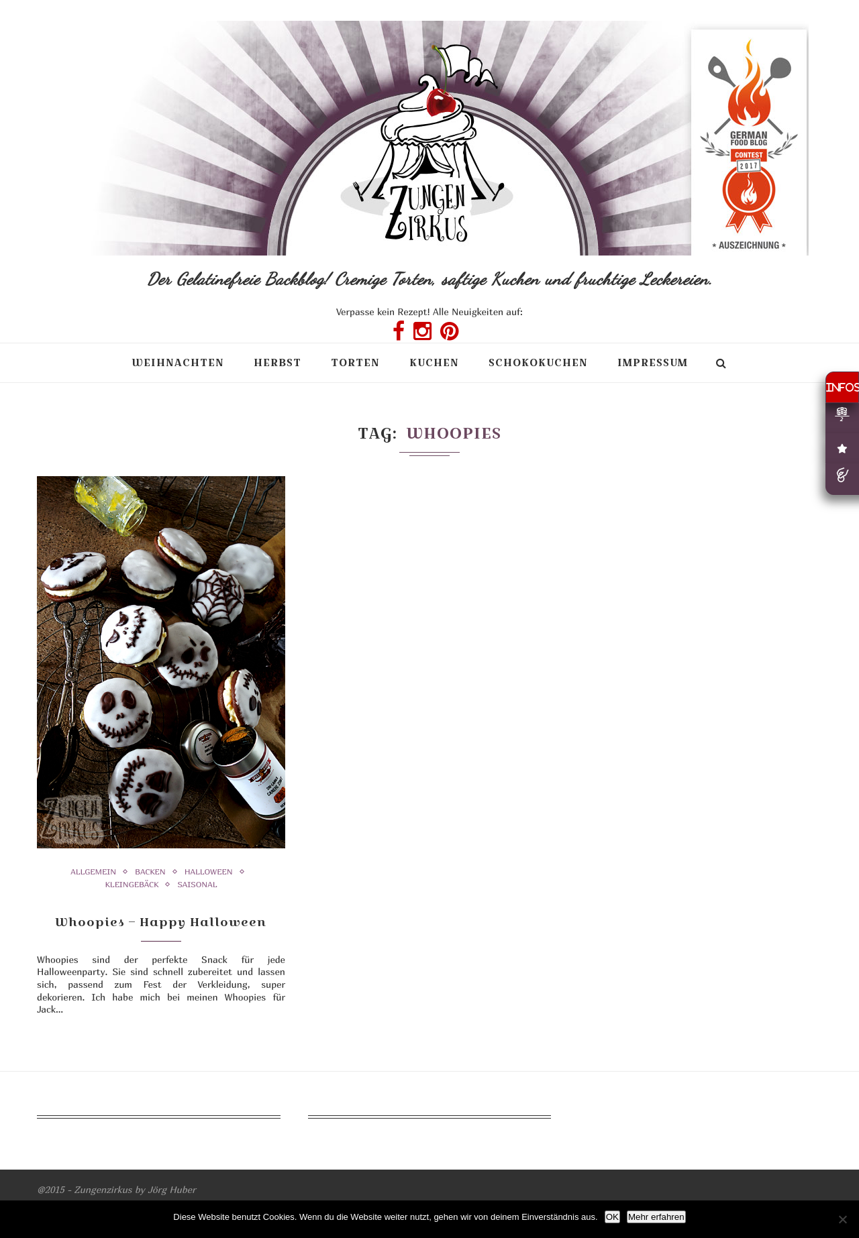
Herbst (277, 362)
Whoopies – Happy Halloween (160, 921)
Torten (355, 362)
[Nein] (842, 1219)
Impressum (652, 362)
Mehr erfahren (656, 1217)
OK (612, 1217)
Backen (150, 872)
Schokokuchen (538, 362)
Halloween (209, 872)
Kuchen (434, 362)
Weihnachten (178, 362)
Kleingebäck (131, 884)
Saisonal (197, 884)
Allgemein (93, 872)
